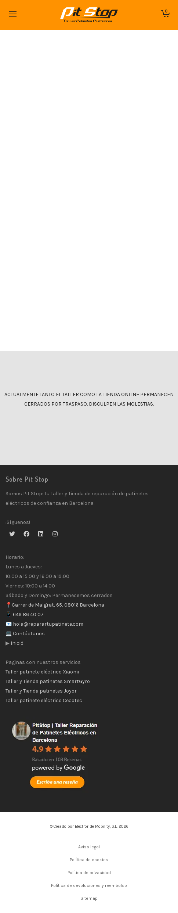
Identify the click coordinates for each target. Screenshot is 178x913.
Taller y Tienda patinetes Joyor (41, 691)
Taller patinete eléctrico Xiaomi (42, 672)
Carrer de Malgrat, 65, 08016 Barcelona (58, 605)
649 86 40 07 (28, 614)
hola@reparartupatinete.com (47, 624)
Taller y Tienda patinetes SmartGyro (48, 681)
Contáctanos (28, 633)
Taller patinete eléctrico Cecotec (44, 700)
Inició (16, 643)
